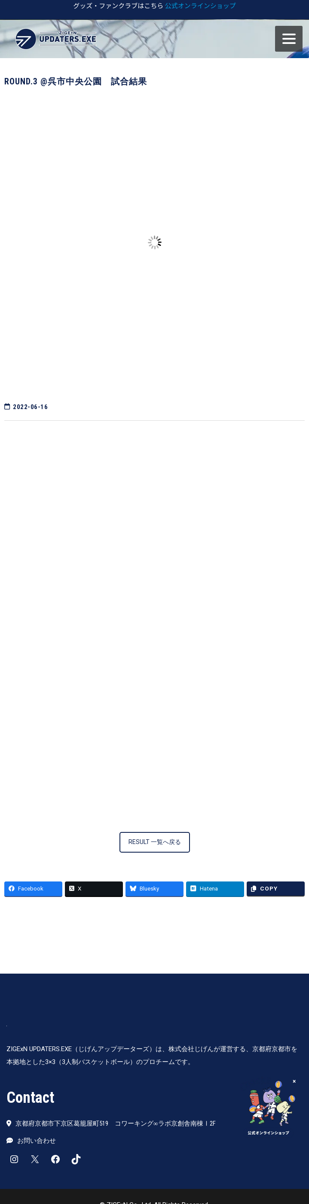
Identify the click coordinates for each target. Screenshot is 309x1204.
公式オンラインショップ (200, 5)
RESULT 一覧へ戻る (154, 841)
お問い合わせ (36, 1141)
